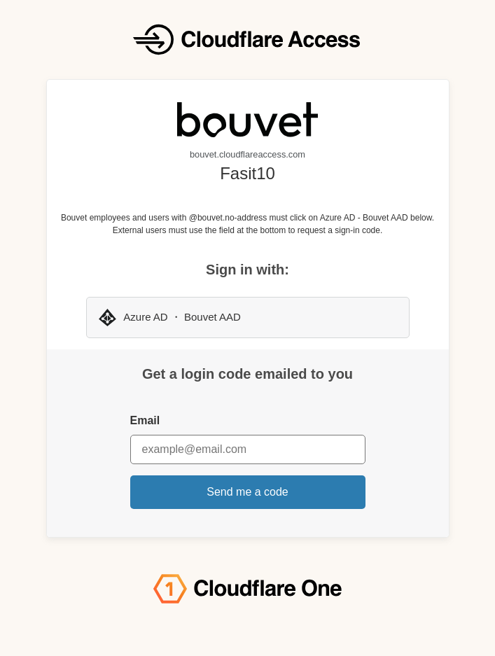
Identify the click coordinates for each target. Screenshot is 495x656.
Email (145, 420)
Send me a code (247, 492)
